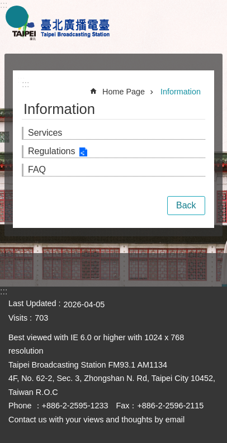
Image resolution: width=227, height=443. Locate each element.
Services (45, 132)
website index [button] (17, 17)
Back (186, 205)
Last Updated (32, 303)
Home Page (123, 91)
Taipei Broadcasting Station (61, 26)
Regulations (51, 151)
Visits (17, 317)
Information (180, 91)
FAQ (37, 169)
